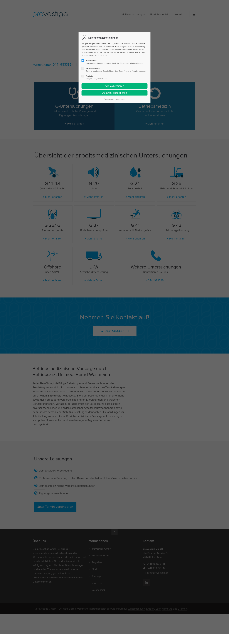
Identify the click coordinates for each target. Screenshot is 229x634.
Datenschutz (109, 99)
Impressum (120, 99)
